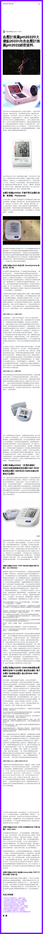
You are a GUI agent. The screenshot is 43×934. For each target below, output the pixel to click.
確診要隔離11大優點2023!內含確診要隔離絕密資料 (18, 911)
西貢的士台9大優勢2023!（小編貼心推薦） (15, 898)
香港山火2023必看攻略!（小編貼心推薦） (14, 902)
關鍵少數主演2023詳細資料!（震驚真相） (14, 908)
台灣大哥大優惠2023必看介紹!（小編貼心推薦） (16, 907)
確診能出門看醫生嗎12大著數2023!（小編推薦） (16, 905)
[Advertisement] (21, 17)
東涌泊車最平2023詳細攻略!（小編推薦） (14, 904)
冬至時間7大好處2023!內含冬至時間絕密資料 (15, 901)
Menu (39, 4)
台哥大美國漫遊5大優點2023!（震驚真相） (15, 910)
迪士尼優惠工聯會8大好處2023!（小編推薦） (15, 899)
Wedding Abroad (8, 3)
